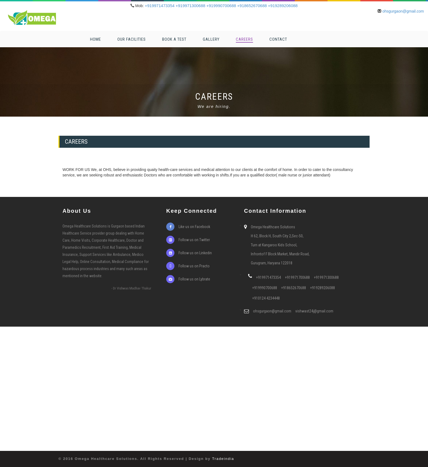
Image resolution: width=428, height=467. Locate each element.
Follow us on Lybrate (188, 279)
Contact (278, 39)
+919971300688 (190, 5)
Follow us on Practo (188, 266)
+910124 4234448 (266, 298)
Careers (244, 39)
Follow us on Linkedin (189, 253)
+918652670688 (252, 5)
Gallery (211, 39)
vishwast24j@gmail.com (314, 311)
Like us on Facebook (188, 227)
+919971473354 (159, 5)
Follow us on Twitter (188, 240)
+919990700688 (221, 5)
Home (95, 39)
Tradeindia (223, 459)
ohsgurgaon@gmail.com (403, 11)
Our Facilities (131, 39)
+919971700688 (297, 277)
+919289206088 (283, 5)
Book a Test (174, 39)
